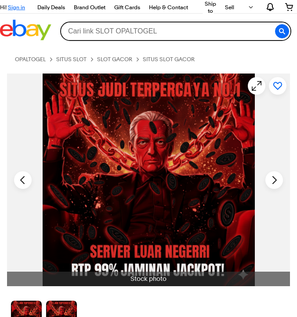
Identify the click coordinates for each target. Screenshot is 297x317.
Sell (229, 7)
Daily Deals (51, 7)
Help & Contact (168, 7)
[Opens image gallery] (256, 86)
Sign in (16, 7)
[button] (282, 31)
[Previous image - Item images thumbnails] (23, 180)
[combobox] (175, 31)
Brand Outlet (89, 7)
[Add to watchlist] (277, 86)
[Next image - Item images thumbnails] (274, 180)
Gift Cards (127, 7)
